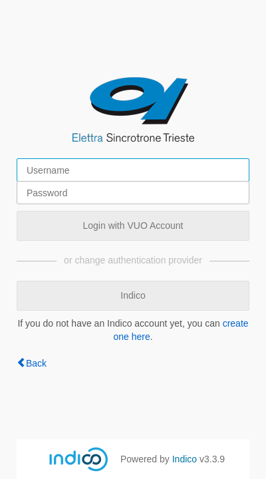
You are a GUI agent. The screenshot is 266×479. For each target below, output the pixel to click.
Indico (132, 295)
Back (36, 363)
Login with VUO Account (133, 225)
